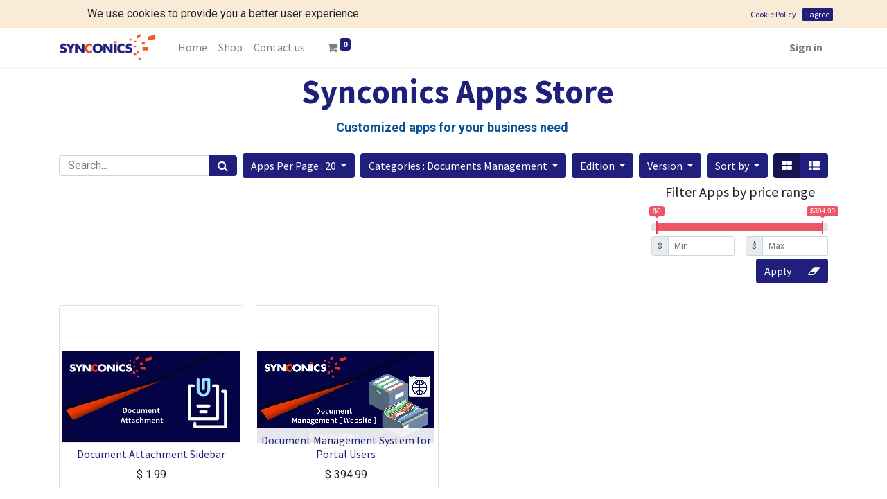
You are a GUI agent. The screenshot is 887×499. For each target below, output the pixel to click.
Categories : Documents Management (459, 138)
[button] (299, 137)
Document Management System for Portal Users (346, 418)
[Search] (223, 138)
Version (666, 138)
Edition (598, 138)
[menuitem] (193, 19)
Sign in (806, 19)
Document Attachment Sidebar (151, 426)
